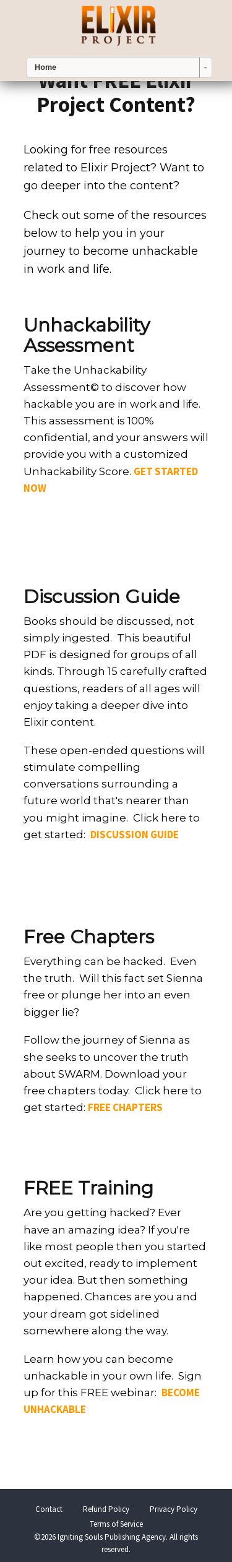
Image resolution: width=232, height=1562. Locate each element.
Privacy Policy (173, 1509)
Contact (48, 1509)
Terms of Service (116, 1524)
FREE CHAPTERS (125, 1107)
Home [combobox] (45, 67)
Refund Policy (106, 1509)
